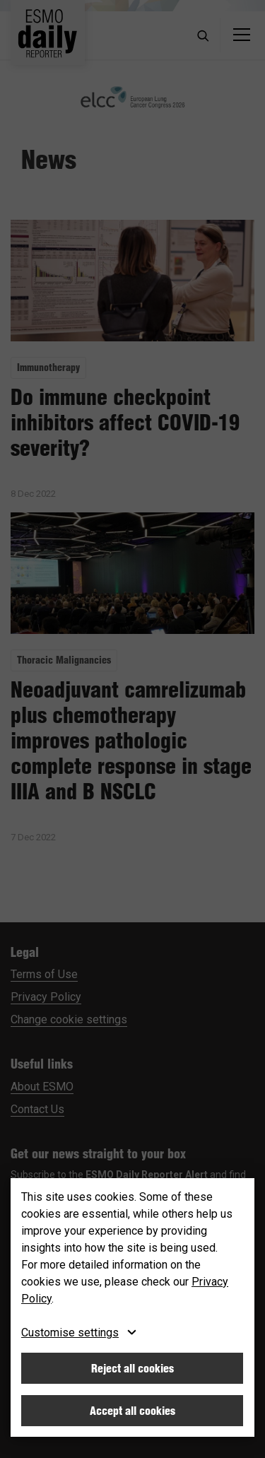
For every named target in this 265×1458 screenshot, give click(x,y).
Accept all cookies (132, 1411)
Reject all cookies (132, 1368)
